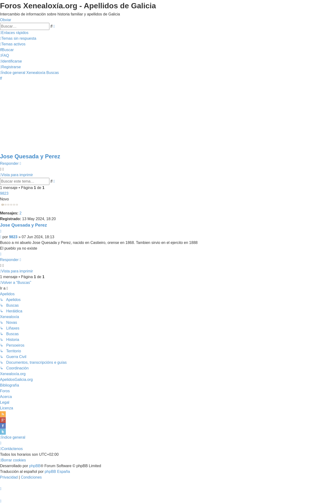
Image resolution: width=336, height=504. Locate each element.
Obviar (5, 20)
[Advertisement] (168, 116)
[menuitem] (18, 38)
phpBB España (57, 472)
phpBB (35, 466)
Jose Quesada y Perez (30, 156)
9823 (4, 193)
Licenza (6, 408)
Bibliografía (9, 385)
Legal (4, 402)
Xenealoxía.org (13, 374)
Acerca (6, 397)
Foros (5, 391)
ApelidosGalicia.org (16, 380)
